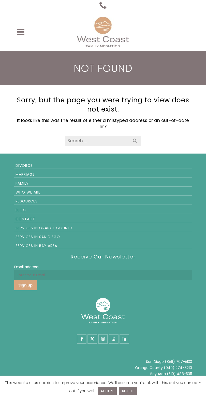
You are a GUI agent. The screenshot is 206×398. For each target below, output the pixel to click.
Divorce (24, 165)
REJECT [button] (128, 391)
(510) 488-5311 (179, 373)
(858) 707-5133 (178, 361)
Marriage (25, 174)
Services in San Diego (38, 236)
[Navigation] (20, 32)
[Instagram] (103, 339)
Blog (21, 210)
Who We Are (28, 192)
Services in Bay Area (36, 245)
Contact (25, 219)
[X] (92, 339)
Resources (27, 201)
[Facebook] (81, 339)
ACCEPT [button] (107, 391)
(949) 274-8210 (178, 367)
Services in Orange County (44, 227)
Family (22, 183)
